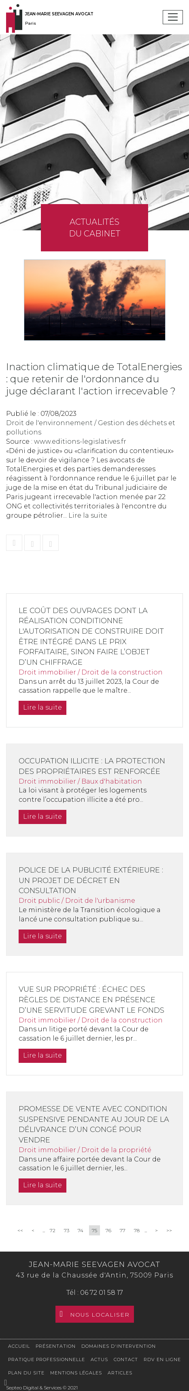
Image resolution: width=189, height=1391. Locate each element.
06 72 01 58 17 (101, 1292)
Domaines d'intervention (118, 1346)
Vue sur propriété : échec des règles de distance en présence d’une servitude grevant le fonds (91, 999)
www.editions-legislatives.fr (80, 441)
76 (108, 1230)
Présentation (56, 1346)
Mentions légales (76, 1373)
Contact (126, 1359)
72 (52, 1230)
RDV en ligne (162, 1359)
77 (122, 1230)
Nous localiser (100, 1314)
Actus (99, 1359)
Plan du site (26, 1373)
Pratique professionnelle (46, 1359)
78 (137, 1230)
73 (66, 1230)
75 (94, 1230)
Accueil (19, 1346)
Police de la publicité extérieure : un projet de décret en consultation (91, 880)
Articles (120, 1373)
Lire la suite (87, 515)
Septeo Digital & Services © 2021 (42, 1388)
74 (80, 1230)
